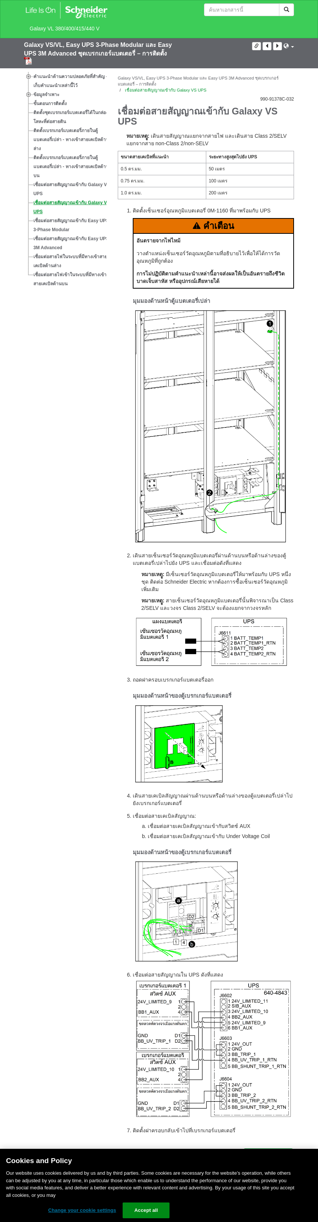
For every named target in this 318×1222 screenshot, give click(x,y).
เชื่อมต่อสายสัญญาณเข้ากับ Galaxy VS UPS (71, 207)
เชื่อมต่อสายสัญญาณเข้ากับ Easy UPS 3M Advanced (71, 243)
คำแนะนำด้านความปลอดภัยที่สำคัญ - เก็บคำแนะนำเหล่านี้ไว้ (70, 81)
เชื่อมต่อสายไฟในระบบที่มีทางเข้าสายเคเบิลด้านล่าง (70, 261)
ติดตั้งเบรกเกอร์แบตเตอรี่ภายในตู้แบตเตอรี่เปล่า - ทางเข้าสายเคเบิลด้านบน (71, 166)
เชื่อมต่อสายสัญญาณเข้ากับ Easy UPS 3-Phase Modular (71, 225)
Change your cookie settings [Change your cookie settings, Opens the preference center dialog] (82, 1210)
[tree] (65, 180)
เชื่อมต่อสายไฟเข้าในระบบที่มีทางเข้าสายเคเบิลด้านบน (69, 279)
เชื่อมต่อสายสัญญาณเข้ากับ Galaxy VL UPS (71, 189)
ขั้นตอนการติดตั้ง (50, 103)
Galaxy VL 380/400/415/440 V (64, 29)
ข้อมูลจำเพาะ (46, 94)
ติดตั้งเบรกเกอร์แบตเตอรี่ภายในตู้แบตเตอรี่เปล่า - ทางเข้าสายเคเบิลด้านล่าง (71, 139)
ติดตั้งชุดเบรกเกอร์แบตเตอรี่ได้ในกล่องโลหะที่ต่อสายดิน (70, 117)
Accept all (146, 1210)
